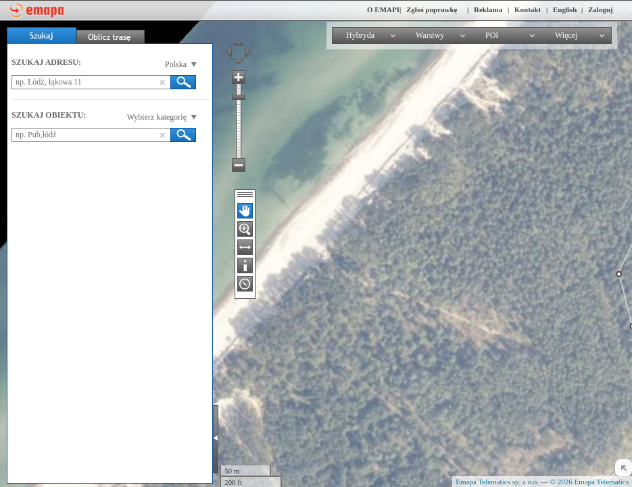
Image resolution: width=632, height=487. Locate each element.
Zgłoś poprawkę (432, 9)
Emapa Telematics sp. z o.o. (497, 482)
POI (491, 35)
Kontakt (527, 9)
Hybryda (360, 35)
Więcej (566, 35)
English (565, 9)
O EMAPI (383, 9)
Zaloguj (600, 9)
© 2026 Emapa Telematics (589, 482)
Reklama (488, 9)
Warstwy (430, 35)
